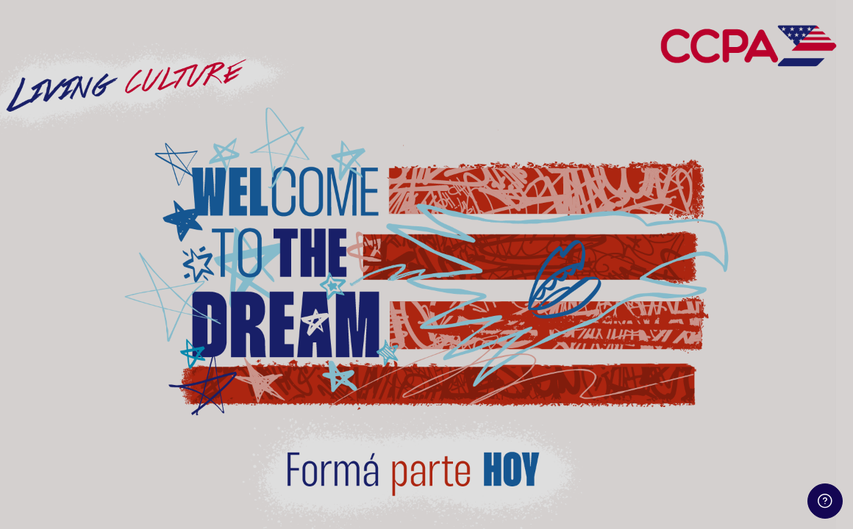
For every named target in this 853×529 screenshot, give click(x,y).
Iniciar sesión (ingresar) (697, 397)
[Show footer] (825, 501)
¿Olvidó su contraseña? (784, 357)
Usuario (586, 214)
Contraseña (597, 287)
